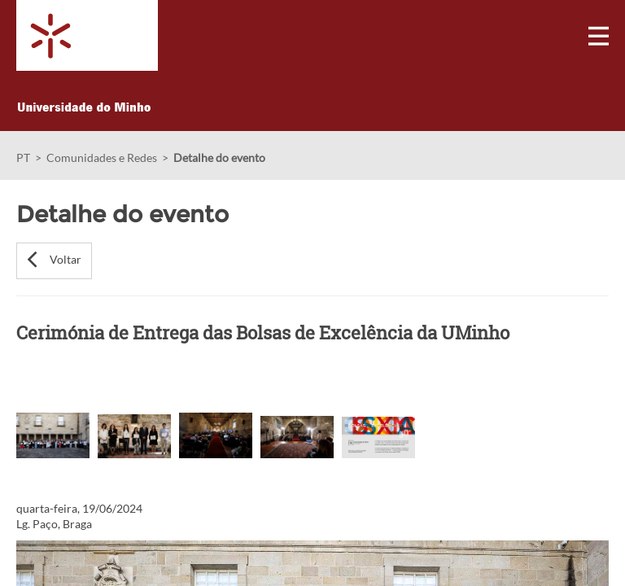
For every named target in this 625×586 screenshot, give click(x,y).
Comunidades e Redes (101, 157)
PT (23, 157)
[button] (54, 261)
